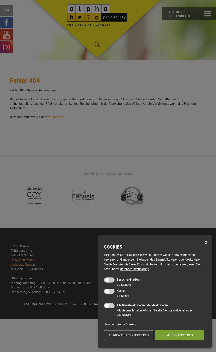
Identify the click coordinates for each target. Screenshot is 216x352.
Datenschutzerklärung (134, 269)
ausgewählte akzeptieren (129, 335)
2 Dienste (124, 285)
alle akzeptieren (179, 335)
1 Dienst (123, 296)
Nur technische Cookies (120, 324)
